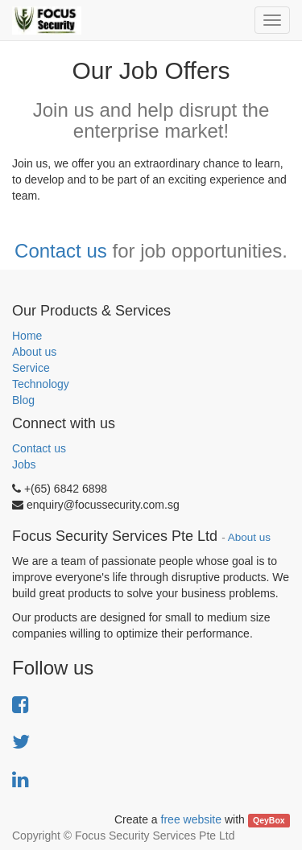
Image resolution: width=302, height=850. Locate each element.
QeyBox (269, 820)
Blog (23, 400)
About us (34, 351)
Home (27, 335)
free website (191, 819)
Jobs (24, 464)
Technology (40, 384)
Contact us (60, 251)
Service (31, 367)
